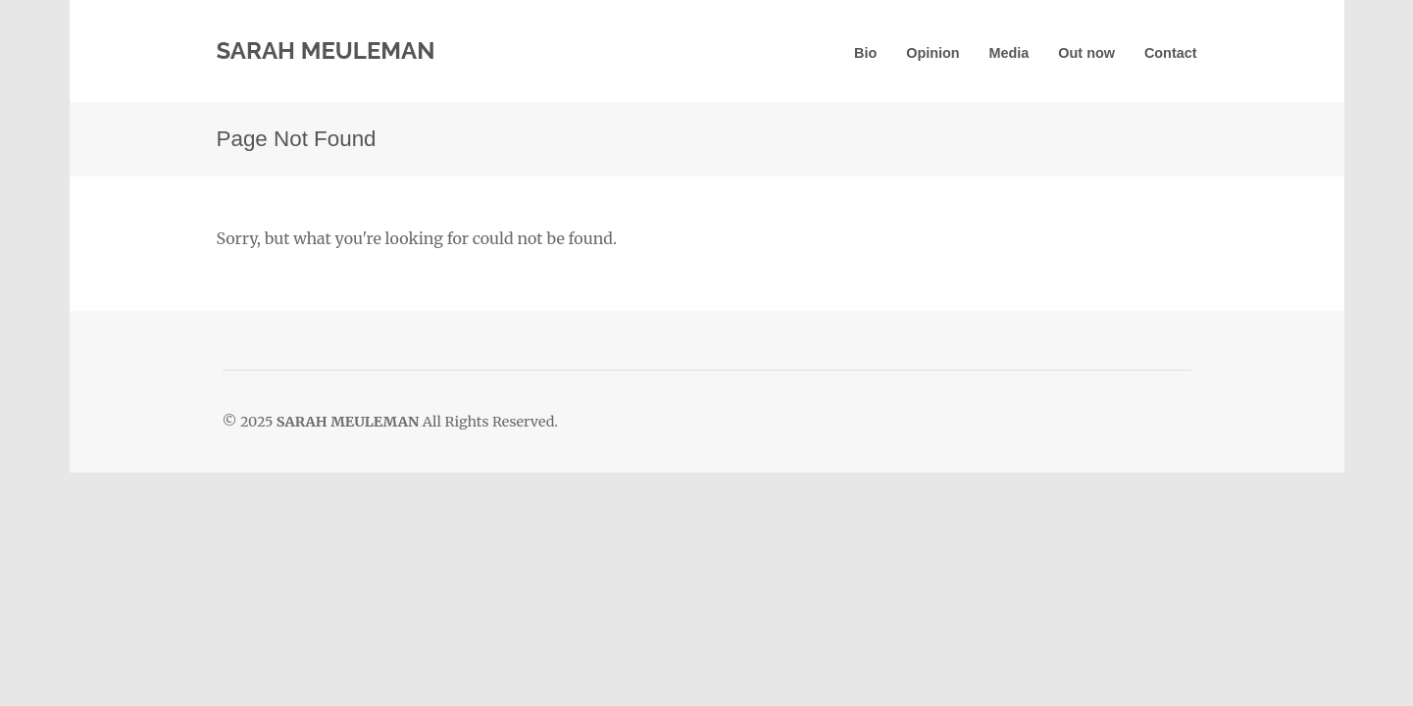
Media (1009, 53)
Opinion (932, 53)
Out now (1086, 53)
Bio (865, 53)
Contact (1170, 53)
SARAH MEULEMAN (326, 50)
